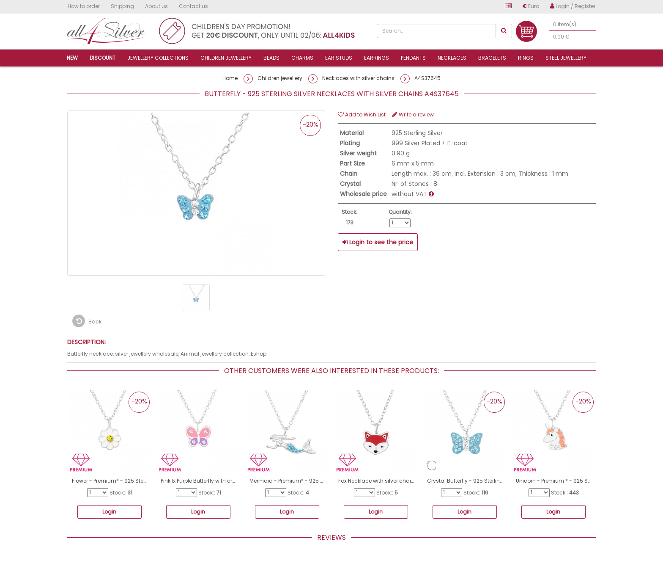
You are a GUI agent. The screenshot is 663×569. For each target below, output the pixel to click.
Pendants (413, 57)
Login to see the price (377, 242)
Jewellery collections (158, 57)
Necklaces (452, 57)
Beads (271, 57)
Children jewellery (226, 57)
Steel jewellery (565, 57)
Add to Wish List (362, 114)
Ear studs (338, 57)
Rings (526, 57)
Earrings (376, 57)
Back (86, 321)
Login (109, 511)
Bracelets (492, 57)
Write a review (413, 114)
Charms (302, 57)
